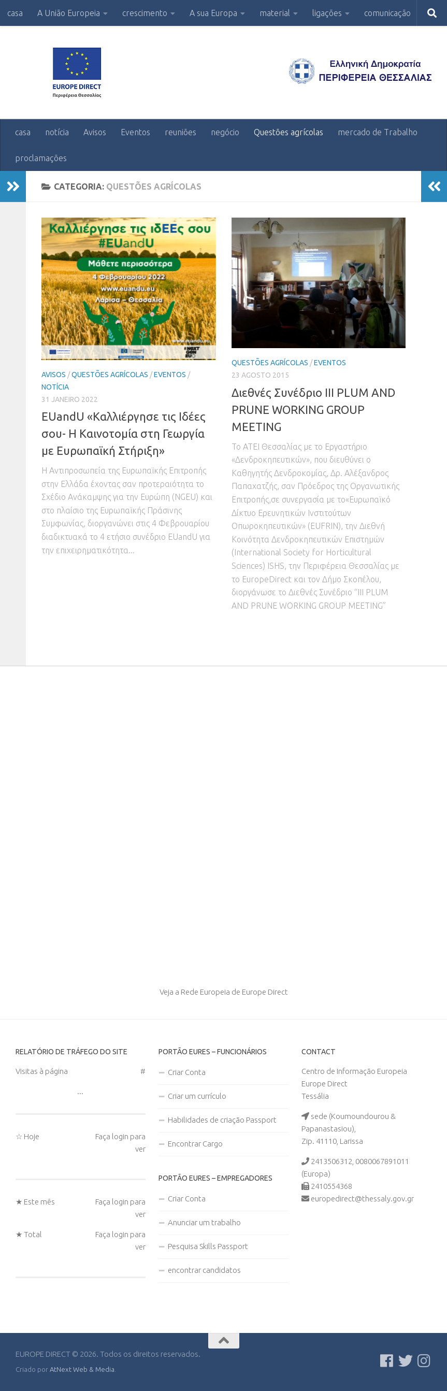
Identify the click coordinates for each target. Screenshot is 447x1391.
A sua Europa (213, 13)
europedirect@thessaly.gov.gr (362, 1198)
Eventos (135, 132)
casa (15, 13)
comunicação (387, 13)
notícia (57, 132)
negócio (225, 132)
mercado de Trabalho (377, 132)
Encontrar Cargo (195, 1143)
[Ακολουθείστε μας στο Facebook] (387, 1361)
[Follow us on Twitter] (405, 1361)
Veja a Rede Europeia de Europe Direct (224, 991)
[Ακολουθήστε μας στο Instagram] (424, 1361)
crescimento (144, 13)
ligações (327, 13)
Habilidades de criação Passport (222, 1119)
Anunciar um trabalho (204, 1222)
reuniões (180, 132)
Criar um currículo (197, 1096)
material (274, 13)
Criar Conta (187, 1072)
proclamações (41, 158)
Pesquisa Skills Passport (208, 1246)
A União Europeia (68, 13)
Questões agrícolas (288, 132)
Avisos (94, 132)
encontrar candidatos (204, 1270)
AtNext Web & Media (82, 1369)
